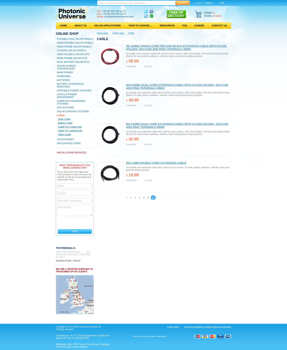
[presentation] (75, 222)
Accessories (65, 139)
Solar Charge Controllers (66, 67)
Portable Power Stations (74, 90)
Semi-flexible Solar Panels (75, 42)
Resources (167, 25)
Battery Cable (65, 123)
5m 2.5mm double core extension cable (156, 162)
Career (199, 25)
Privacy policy (173, 327)
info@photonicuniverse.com (119, 16)
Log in (199, 3)
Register (208, 3)
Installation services (71, 152)
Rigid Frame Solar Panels (74, 46)
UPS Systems (65, 107)
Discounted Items (69, 143)
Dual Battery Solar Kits (73, 62)
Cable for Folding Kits (70, 126)
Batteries (63, 80)
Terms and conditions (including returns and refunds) (207, 327)
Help (222, 2)
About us (80, 25)
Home (63, 25)
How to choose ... (140, 25)
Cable (61, 115)
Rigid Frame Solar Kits (72, 58)
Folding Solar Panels (71, 50)
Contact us (219, 25)
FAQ (184, 25)
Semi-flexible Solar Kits (73, 54)
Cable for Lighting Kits (70, 130)
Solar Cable (64, 119)
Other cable (64, 134)
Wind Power (65, 72)
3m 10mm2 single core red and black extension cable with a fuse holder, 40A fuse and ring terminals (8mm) (176, 47)
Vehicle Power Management (67, 95)
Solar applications (107, 25)
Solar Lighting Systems (73, 111)
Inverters (64, 76)
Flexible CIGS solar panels (75, 39)
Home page (102, 33)
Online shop (67, 34)
